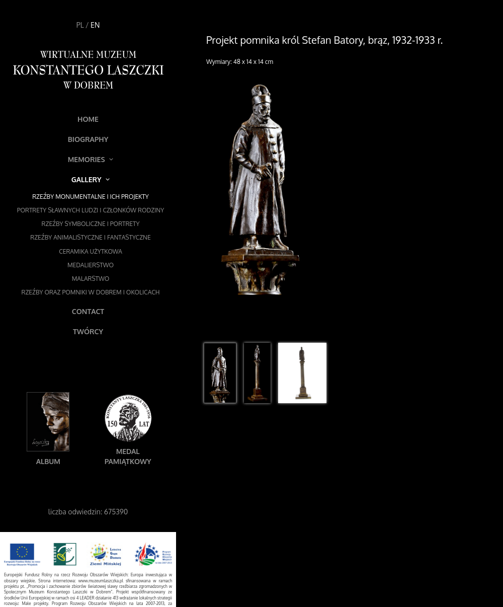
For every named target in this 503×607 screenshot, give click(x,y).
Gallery (90, 179)
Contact (88, 311)
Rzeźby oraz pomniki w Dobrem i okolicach (91, 292)
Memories (91, 159)
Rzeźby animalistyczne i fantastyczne (90, 237)
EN (95, 25)
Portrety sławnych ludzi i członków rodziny (90, 210)
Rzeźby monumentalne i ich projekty (90, 196)
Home (88, 119)
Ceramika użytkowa (90, 251)
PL (80, 25)
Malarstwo (91, 278)
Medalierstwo (90, 265)
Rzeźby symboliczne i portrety (91, 223)
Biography (88, 139)
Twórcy (88, 331)
